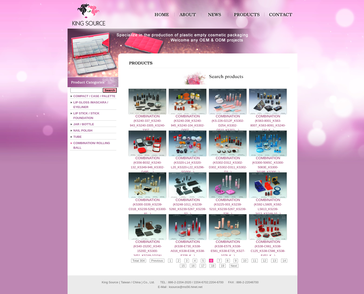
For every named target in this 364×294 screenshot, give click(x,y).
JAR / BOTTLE (83, 124)
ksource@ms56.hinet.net (185, 287)
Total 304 (139, 260)
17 (202, 266)
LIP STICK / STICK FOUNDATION (86, 116)
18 (212, 266)
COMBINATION (147, 116)
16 (193, 266)
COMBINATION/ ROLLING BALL (91, 145)
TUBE (77, 137)
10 (244, 260)
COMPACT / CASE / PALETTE (94, 96)
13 (274, 260)
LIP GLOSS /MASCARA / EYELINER (90, 105)
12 (264, 260)
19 (222, 266)
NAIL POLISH (82, 130)
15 (183, 266)
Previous (157, 260)
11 (254, 260)
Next (234, 266)
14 (284, 260)
